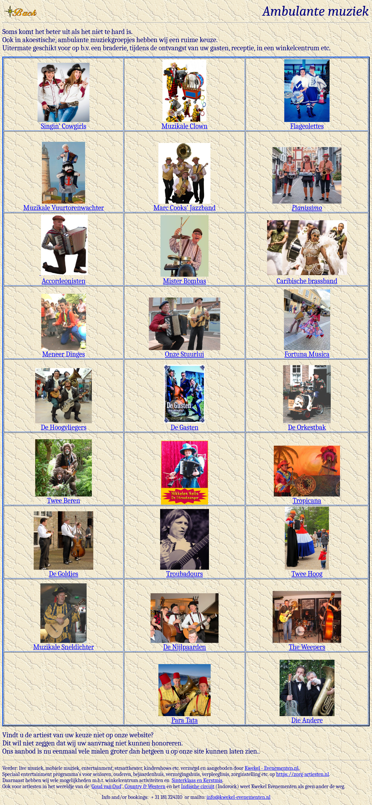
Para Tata (184, 717)
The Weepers (307, 644)
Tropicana (307, 497)
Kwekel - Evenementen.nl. (272, 768)
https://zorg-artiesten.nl (302, 774)
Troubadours (184, 570)
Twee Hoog (307, 570)
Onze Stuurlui (184, 351)
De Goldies (63, 570)
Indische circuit (197, 787)
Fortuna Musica (307, 351)
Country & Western (145, 787)
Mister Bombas (184, 277)
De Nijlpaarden (185, 644)
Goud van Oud (106, 787)
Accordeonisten (64, 277)
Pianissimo (306, 204)
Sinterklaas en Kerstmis (197, 780)
